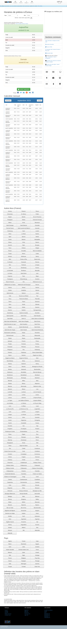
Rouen (10, 250)
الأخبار (53, 74)
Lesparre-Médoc (37, 400)
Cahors (23, 485)
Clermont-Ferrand (37, 219)
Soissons (37, 301)
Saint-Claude (23, 329)
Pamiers (10, 352)
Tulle (10, 296)
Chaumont (9, 462)
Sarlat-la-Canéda (23, 313)
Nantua (10, 363)
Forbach (37, 428)
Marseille (37, 270)
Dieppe (37, 248)
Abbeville (10, 533)
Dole (37, 442)
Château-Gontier (10, 468)
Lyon (37, 273)
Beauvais (37, 502)
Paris (23, 276)
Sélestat (37, 304)
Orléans (24, 248)
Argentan (37, 519)
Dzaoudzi (23, 262)
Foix (37, 431)
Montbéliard (23, 375)
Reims (23, 253)
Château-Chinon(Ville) (37, 468)
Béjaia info (26, 610)
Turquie (10, 566)
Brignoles (10, 488)
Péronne (37, 346)
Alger (46, 56)
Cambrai (37, 482)
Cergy (23, 476)
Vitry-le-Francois (10, 281)
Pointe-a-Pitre (23, 259)
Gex (24, 425)
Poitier (37, 214)
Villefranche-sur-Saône (10, 284)
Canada (24, 566)
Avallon (23, 513)
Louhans (23, 392)
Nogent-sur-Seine (37, 355)
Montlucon (9, 372)
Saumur (10, 310)
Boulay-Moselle (23, 493)
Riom (23, 335)
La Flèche (23, 414)
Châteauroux (23, 465)
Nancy (37, 256)
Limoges (37, 265)
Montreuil (23, 369)
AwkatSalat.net (47, 617)
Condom (10, 454)
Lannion (24, 411)
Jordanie (37, 546)
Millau (23, 380)
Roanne (24, 211)
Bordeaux (23, 270)
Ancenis (37, 524)
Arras (23, 222)
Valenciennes (10, 293)
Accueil (6, 610)
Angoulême (23, 524)
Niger (23, 555)
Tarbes (23, 219)
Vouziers (37, 279)
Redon (23, 338)
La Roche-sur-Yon (23, 409)
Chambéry (23, 473)
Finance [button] (21, 2)
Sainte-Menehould (23, 327)
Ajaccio (23, 236)
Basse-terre (37, 259)
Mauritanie (23, 544)
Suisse (10, 561)
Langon (10, 414)
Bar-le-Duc (23, 507)
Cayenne (10, 276)
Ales (37, 527)
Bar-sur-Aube (10, 507)
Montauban (10, 377)
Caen (23, 231)
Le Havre (10, 273)
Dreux (37, 440)
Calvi (10, 485)
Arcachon (23, 521)
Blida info (26, 611)
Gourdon (10, 425)
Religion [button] (27, 2)
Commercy (37, 454)
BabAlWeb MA (47, 613)
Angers (10, 217)
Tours (10, 248)
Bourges (37, 245)
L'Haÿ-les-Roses (37, 397)
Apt (37, 521)
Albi (23, 530)
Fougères (10, 428)
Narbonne (37, 361)
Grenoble (37, 225)
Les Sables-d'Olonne (23, 400)
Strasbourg (23, 267)
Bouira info (26, 612)
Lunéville (10, 392)
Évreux (10, 437)
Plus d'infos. (40, 6)
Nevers (37, 242)
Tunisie (23, 541)
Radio (47, 79)
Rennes (37, 262)
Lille (10, 267)
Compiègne (23, 454)
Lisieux (37, 394)
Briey (23, 488)
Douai (23, 442)
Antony (10, 524)
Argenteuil (23, 519)
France (10, 558)
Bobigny (10, 496)
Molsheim (37, 377)
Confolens (37, 451)
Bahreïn (10, 552)
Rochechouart (9, 335)
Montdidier (23, 372)
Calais (37, 253)
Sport (60, 79)
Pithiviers (23, 346)
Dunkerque (23, 440)
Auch (23, 516)
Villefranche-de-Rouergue (24, 284)
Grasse (37, 423)
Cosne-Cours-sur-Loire (10, 451)
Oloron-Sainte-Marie (37, 352)
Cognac (23, 457)
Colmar (10, 457)
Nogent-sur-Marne (9, 358)
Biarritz (23, 217)
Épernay (10, 440)
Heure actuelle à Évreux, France (22, 23)
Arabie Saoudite (10, 549)
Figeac (23, 434)
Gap (37, 425)
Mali (10, 555)
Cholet (23, 459)
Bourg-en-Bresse (23, 490)
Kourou (37, 267)
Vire (24, 281)
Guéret (10, 423)
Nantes (37, 233)
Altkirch (23, 527)
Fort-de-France (10, 228)
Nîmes (10, 242)
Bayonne (23, 505)
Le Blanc (23, 406)
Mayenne (37, 383)
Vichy (23, 242)
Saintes (10, 327)
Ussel (37, 293)
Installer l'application (23, 89)
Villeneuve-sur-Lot (37, 281)
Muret (10, 366)
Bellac (9, 502)
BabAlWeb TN (47, 616)
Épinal (37, 437)
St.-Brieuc (23, 214)
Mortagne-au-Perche (37, 366)
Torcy (10, 298)
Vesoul (23, 287)
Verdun (10, 290)
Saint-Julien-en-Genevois (37, 318)
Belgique (23, 558)
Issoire (10, 420)
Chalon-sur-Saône (37, 473)
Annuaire (6, 612)
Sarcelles (37, 313)
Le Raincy (23, 403)
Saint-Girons (37, 321)
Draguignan (10, 442)
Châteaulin (37, 465)
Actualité (47, 74)
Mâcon (23, 389)
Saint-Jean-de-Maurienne (10, 321)
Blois (23, 496)
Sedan (23, 307)
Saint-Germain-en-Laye (10, 324)
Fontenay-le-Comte (10, 431)
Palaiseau (23, 352)
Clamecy (10, 459)
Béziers (23, 239)
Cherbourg (10, 231)
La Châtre (37, 414)
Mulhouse (23, 256)
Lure (37, 389)
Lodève (10, 394)
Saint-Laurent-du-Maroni (24, 228)
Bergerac (23, 499)
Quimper (10, 341)
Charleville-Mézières (10, 473)
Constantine (50, 56)
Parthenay (37, 349)
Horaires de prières (49, 44)
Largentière (37, 409)
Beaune (10, 505)
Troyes (10, 253)
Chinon (37, 459)
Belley (37, 499)
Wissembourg (23, 279)
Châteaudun (24, 468)
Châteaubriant (9, 471)
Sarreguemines (37, 310)
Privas (37, 341)
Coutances (37, 448)
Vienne (10, 287)
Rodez (23, 332)
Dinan (10, 445)
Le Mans (23, 233)
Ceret (37, 476)
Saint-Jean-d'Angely (24, 321)
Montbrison (10, 375)
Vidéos (53, 79)
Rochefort (37, 332)
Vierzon (37, 284)
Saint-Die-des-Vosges (10, 329)
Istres (23, 417)
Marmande (23, 386)
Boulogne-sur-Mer (37, 490)
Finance (46, 85)
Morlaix (10, 369)
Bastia (37, 236)
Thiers (9, 301)
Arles (10, 519)
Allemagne (23, 563)
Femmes (53, 85)
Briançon (37, 488)
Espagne (23, 561)
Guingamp (37, 420)
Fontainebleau (23, 431)
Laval (37, 406)
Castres (10, 479)
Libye (37, 541)
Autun (37, 513)
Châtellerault (24, 462)
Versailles (23, 250)
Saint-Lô (24, 318)
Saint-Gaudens (23, 324)
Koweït (37, 552)
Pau (24, 349)
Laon (10, 411)
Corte (23, 451)
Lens (10, 406)
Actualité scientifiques (48, 610)
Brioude (37, 485)
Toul (37, 296)
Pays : (6, 15)
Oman (37, 549)
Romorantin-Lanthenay (10, 332)
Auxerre (10, 245)
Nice (10, 265)
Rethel (10, 338)
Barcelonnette (37, 507)
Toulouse (23, 265)
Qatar (23, 552)
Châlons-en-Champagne (10, 476)
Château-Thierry (37, 462)
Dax (10, 448)
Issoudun (37, 417)
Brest (10, 233)
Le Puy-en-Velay (37, 403)
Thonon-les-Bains (23, 298)
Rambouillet (37, 338)
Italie (10, 563)
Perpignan (9, 219)
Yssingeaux (10, 279)
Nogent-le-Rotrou (23, 358)
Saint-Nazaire (37, 315)
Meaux (23, 383)
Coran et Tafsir (48, 46)
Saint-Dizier (37, 327)
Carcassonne (23, 482)
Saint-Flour (37, 324)
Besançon (37, 222)
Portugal (37, 561)
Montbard (37, 375)
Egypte (37, 544)
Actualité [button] (15, 2)
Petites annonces (8, 613)
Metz (10, 259)
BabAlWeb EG (47, 615)
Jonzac (10, 417)
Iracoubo (37, 228)
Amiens (10, 256)
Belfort (23, 502)
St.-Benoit (10, 262)
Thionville (37, 298)
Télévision (60, 74)
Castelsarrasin (23, 479)
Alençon (10, 530)
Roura (37, 211)
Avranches (23, 510)
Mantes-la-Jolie (37, 386)
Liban (23, 546)
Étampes (23, 437)
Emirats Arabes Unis (24, 549)
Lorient (37, 231)
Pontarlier (10, 346)
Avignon (37, 510)
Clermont (37, 457)
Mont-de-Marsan (37, 372)
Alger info (26, 615)
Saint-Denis (23, 273)
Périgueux (9, 349)
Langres (37, 411)
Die (37, 445)
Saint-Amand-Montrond (37, 329)
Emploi (45, 611)
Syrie (10, 546)
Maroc (9, 544)
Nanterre (23, 363)
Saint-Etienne (23, 225)
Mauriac (10, 386)
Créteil (23, 448)
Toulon (10, 239)
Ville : (25, 15)
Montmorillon (37, 369)
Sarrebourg (10, 313)
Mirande (10, 380)
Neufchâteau (10, 361)
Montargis (23, 377)
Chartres (23, 471)
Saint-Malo (10, 318)
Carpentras (10, 482)
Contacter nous (8, 615)
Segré (9, 307)
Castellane (37, 479)
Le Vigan (10, 400)
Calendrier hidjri (49, 53)
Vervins (37, 287)
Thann (23, 301)
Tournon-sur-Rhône (23, 296)
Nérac (23, 361)
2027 (46, 41)
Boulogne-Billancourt (10, 493)
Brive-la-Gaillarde (37, 250)
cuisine (60, 85)
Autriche (37, 563)
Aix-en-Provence (37, 217)
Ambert (10, 527)
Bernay (10, 499)
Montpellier (37, 239)
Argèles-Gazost (10, 521)
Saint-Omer (23, 315)
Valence (24, 293)
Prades (10, 344)
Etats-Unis (37, 566)
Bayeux (37, 505)
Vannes (37, 290)
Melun (9, 222)
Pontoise (23, 344)
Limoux (10, 397)
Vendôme (23, 290)
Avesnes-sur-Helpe (10, 513)
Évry (37, 434)
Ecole (45, 612)
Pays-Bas (37, 558)
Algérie (10, 541)
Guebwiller (23, 423)
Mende (10, 383)
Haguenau (23, 420)
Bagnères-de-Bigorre (10, 510)
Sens (10, 304)
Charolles (37, 471)
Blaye (37, 276)
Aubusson (37, 516)
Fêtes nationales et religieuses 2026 (52, 40)
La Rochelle (10, 270)
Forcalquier (23, 428)
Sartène (24, 310)
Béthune (37, 496)
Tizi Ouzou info (27, 613)
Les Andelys (10, 403)
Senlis (23, 304)
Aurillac (10, 516)
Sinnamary (10, 214)
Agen (10, 236)
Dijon (23, 245)
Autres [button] (32, 2)
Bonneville (37, 493)
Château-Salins (10, 465)
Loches (23, 394)
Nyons (10, 355)
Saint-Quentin (10, 315)
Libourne (23, 397)
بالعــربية (59, 2)
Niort (37, 358)
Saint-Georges (9, 225)
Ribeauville (37, 335)
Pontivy (37, 344)
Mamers (10, 389)
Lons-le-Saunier (37, 392)
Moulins (23, 366)
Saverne (37, 307)
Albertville (37, 530)
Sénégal (37, 555)
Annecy (10, 211)
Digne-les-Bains (23, 445)
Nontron (24, 355)
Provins (23, 341)
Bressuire (10, 490)
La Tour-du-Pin (10, 409)
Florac (9, 434)
